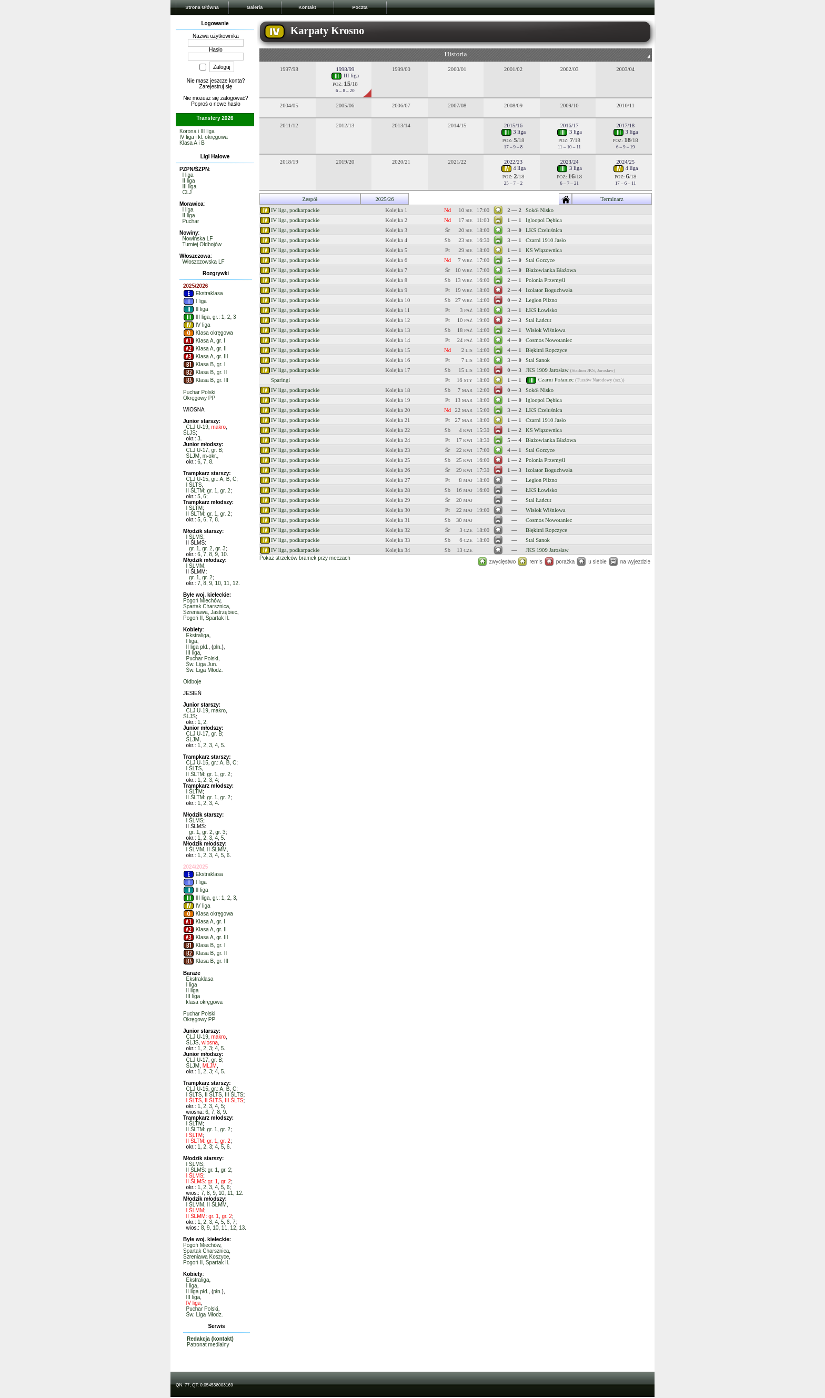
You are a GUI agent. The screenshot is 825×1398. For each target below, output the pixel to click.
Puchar (191, 221)
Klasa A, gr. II (205, 348)
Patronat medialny (208, 1344)
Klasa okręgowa (208, 333)
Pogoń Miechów (201, 601)
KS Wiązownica (544, 250)
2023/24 (569, 162)
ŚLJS (189, 433)
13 (242, 1228)
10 (224, 554)
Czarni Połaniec (556, 379)
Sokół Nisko (540, 210)
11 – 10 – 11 (569, 146)
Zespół (309, 199)
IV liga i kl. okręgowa (203, 137)
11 (226, 583)
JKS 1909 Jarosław (547, 370)
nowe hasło (227, 104)
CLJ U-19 (197, 427)
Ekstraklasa (203, 293)
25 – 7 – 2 (513, 183)
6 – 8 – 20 (345, 90)
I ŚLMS (195, 537)
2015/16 (513, 125)
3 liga (513, 132)
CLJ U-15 (197, 479)
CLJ (187, 192)
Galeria (255, 7)
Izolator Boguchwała (549, 290)
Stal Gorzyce (540, 260)
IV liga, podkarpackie (295, 210)
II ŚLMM (217, 849)
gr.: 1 (218, 317)
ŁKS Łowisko (541, 310)
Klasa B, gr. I (204, 364)
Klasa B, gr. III (205, 380)
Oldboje (192, 682)
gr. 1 (194, 548)
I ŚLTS (194, 485)
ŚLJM (193, 456)
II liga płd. (197, 647)
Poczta (359, 7)
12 (235, 583)
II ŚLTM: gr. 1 (201, 491)
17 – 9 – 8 (513, 146)
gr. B (216, 450)
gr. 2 (225, 491)
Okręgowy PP (199, 398)
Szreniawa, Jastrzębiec (210, 612)
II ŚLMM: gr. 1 (202, 1216)
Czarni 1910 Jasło (546, 240)
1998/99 (345, 69)
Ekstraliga (197, 635)
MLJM (210, 1066)
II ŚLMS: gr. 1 (202, 1170)
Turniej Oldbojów (202, 244)
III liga (190, 186)
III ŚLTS (234, 1095)
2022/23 (513, 162)
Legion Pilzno (541, 300)
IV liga (196, 325)
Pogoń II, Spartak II (205, 618)
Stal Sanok (538, 360)
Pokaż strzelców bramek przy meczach (304, 558)
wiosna (210, 1042)
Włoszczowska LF (204, 262)
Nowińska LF (198, 239)
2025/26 (385, 199)
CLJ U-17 (197, 450)
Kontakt (307, 7)
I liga (188, 175)
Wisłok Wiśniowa (546, 330)
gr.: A (217, 479)
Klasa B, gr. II (205, 372)
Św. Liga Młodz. (204, 670)
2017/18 (625, 125)
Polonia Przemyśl (545, 280)
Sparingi (280, 380)
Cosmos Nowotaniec (549, 340)
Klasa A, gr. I (204, 341)
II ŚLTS (213, 1095)
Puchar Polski (199, 392)
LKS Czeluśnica (544, 230)
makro (218, 427)
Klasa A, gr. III (205, 356)
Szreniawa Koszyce (206, 1257)
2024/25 (625, 162)
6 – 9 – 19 (625, 146)
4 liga (513, 168)
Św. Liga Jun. (201, 664)
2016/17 (569, 125)
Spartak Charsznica (206, 606)
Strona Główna (202, 7)
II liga (189, 181)
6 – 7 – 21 (569, 183)
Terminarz (611, 199)
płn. (217, 647)
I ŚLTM (194, 508)
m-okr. (210, 456)
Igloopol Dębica (544, 220)
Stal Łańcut (538, 320)
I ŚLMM (195, 566)
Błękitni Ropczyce (546, 350)
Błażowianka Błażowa (551, 270)
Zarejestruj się (216, 86)
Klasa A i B (192, 143)
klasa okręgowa (204, 1002)
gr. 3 (220, 548)
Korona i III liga (197, 131)
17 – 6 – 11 (625, 183)
